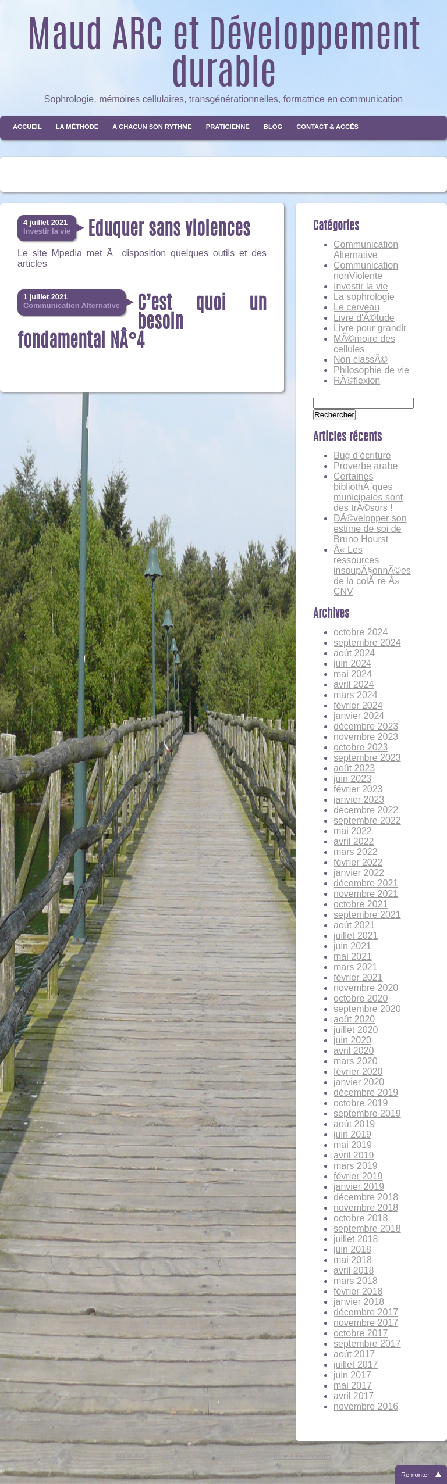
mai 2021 (353, 956)
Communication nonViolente (366, 270)
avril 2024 (354, 684)
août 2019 (354, 1124)
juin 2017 (352, 1375)
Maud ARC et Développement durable (223, 57)
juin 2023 (352, 779)
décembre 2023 (366, 726)
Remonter (415, 1474)
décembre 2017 (366, 1312)
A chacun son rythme (152, 126)
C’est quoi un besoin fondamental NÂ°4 (142, 323)
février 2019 (358, 1176)
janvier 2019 (359, 1187)
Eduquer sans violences (169, 230)
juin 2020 (352, 1040)
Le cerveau (356, 307)
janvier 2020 (359, 1082)
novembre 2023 (366, 737)
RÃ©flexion (357, 380)
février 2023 (358, 789)
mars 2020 (356, 1061)
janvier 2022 (359, 873)
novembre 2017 (366, 1323)
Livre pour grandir (370, 328)
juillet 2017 (356, 1364)
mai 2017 (353, 1385)
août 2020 (354, 1019)
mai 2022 (353, 831)
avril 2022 (354, 841)
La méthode (77, 126)
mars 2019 (356, 1166)
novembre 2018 (366, 1208)
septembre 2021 (367, 915)
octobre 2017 (361, 1333)
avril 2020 (354, 1051)
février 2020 (358, 1072)
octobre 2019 (361, 1103)
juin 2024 (352, 663)
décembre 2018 (366, 1197)
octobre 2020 (361, 998)
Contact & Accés (327, 126)
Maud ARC (132, 1456)
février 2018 (358, 1291)
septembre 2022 (367, 820)
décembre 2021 (366, 883)
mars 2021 (356, 967)
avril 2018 (354, 1270)
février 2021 (358, 977)
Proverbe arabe (366, 466)
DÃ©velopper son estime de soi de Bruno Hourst (370, 528)
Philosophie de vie (371, 370)
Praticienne (228, 126)
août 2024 (354, 653)
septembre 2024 (367, 643)
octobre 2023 (361, 747)
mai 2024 (353, 674)
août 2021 (354, 925)
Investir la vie (361, 286)
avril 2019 (354, 1155)
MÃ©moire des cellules (364, 344)
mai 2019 (353, 1145)
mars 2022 (356, 852)
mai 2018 (353, 1260)
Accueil (27, 126)
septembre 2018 (367, 1228)
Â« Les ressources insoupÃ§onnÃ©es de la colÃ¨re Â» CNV (372, 570)
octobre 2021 (361, 904)
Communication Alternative (366, 249)
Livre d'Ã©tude (364, 318)
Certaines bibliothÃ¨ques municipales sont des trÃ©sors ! (368, 492)
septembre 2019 (367, 1113)
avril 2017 (354, 1396)
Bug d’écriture (362, 455)
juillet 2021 (356, 936)
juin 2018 (352, 1249)
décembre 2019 (366, 1092)
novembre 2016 (366, 1406)
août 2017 (354, 1354)
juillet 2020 (356, 1030)
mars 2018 (356, 1281)
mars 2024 (356, 695)
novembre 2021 (366, 894)
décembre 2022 (366, 810)
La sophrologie (364, 297)
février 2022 (358, 862)
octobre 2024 (361, 632)
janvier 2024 (359, 716)
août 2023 (354, 768)
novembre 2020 (366, 988)
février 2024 (358, 705)
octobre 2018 (361, 1218)
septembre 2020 (367, 1009)
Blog (273, 126)
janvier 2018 (359, 1302)
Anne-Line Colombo (302, 1456)
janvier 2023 (359, 799)
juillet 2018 (356, 1239)
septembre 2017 (367, 1344)
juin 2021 (352, 946)
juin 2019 (352, 1134)
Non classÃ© (361, 359)
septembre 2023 (367, 758)
